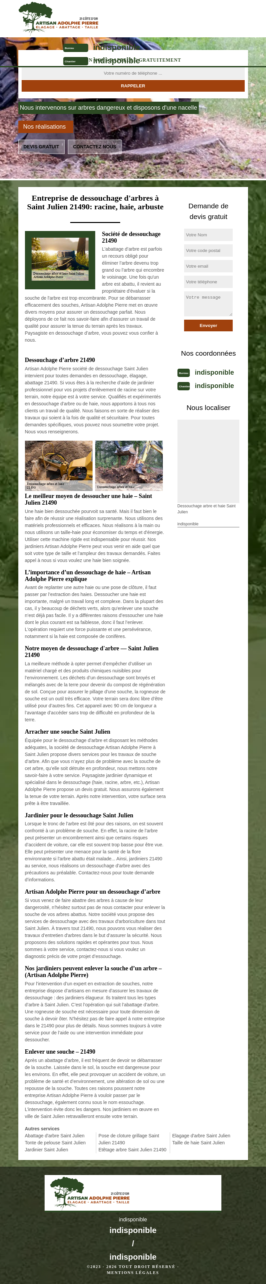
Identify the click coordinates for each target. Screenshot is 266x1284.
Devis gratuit (41, 146)
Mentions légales (133, 1272)
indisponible (116, 47)
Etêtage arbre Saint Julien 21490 (132, 1149)
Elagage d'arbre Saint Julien (201, 1135)
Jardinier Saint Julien (46, 1149)
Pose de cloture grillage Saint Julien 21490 (129, 1139)
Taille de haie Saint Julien (198, 1142)
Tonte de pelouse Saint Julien (55, 1142)
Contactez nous (95, 146)
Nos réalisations (44, 126)
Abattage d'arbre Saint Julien (55, 1135)
